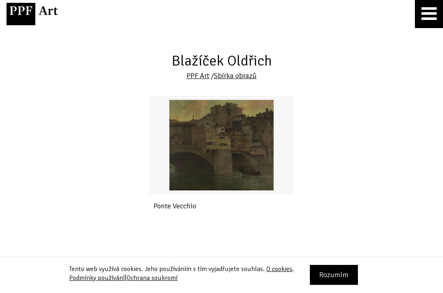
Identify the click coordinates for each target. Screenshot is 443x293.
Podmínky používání (97, 278)
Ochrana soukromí (152, 278)
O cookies (279, 269)
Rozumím (334, 274)
